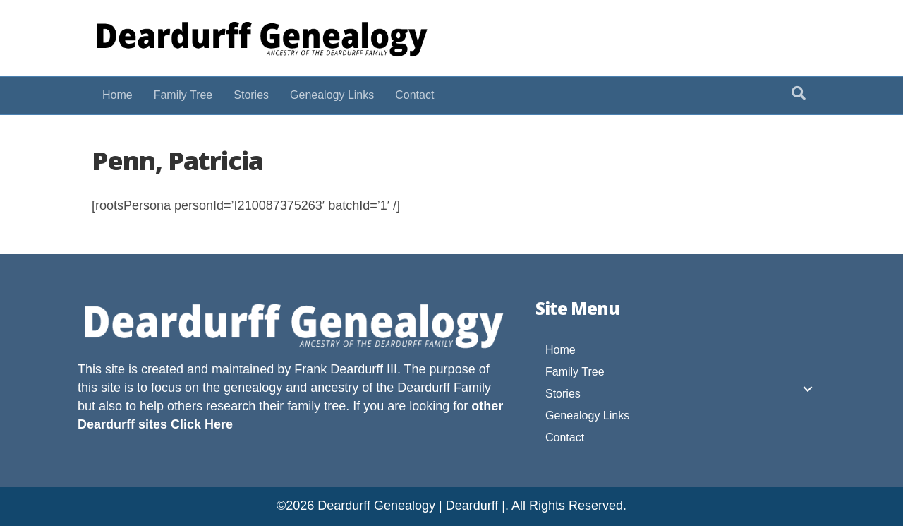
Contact (414, 95)
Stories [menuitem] (563, 394)
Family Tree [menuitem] (575, 372)
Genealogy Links (332, 95)
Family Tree (183, 95)
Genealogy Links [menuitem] (587, 416)
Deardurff (423, 388)
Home (117, 95)
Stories (251, 95)
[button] (808, 389)
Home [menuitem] (560, 350)
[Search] (798, 93)
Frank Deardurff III (345, 369)
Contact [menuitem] (564, 437)
